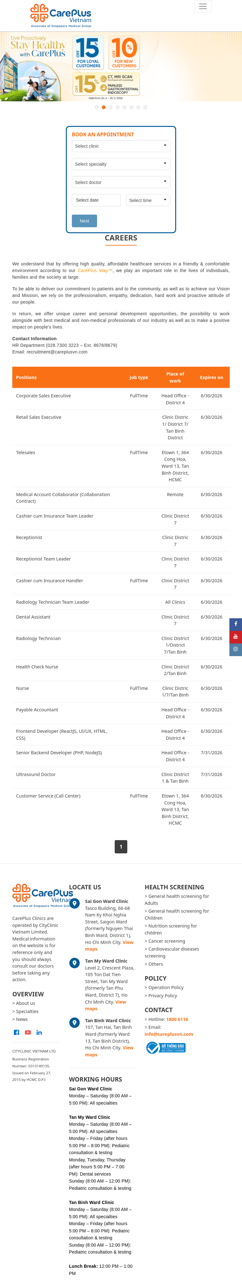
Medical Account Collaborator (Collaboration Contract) (63, 497)
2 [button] (104, 107)
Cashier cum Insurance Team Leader (54, 516)
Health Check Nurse (37, 667)
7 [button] (138, 107)
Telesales (25, 452)
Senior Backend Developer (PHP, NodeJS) (59, 753)
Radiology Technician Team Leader (52, 602)
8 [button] (145, 107)
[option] (121, 66)
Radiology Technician (38, 638)
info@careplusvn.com (169, 1034)
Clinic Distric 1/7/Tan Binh (175, 691)
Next (84, 220)
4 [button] (117, 107)
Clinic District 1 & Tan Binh (175, 777)
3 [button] (110, 107)
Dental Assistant (33, 617)
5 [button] (124, 107)
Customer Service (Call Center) (48, 796)
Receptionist (29, 537)
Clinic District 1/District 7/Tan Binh (175, 645)
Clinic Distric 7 (175, 540)
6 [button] (131, 107)
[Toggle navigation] (203, 6)
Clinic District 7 (175, 519)
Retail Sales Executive (38, 417)
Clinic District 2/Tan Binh (175, 670)
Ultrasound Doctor (35, 774)
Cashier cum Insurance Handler (49, 581)
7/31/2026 (211, 753)
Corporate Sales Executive (43, 396)
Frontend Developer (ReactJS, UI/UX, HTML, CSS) (61, 734)
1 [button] (97, 107)
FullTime (139, 396)
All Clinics (175, 602)
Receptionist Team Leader (43, 559)
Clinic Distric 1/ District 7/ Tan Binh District (175, 427)
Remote (175, 494)
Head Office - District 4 (175, 399)
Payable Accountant (37, 710)
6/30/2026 (211, 396)
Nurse (22, 688)
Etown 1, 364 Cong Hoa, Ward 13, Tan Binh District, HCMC (175, 466)
